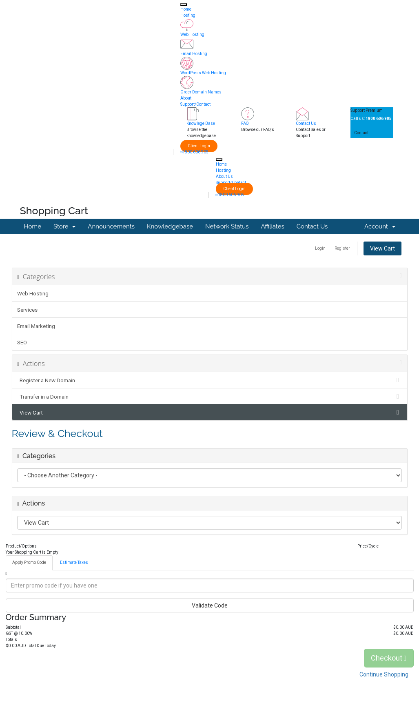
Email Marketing (36, 326)
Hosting (187, 15)
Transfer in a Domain (209, 396)
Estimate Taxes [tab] (74, 562)
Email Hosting (193, 53)
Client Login (199, 146)
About (185, 98)
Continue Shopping (383, 674)
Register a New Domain (209, 380)
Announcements (111, 226)
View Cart (382, 248)
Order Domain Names (201, 92)
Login (320, 248)
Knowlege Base (200, 123)
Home (185, 9)
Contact (361, 133)
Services (27, 309)
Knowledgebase (170, 226)
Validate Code (210, 605)
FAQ (245, 123)
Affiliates (272, 226)
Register (342, 248)
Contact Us (306, 123)
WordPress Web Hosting (203, 73)
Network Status (226, 226)
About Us (224, 176)
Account (379, 226)
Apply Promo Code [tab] (29, 562)
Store (64, 226)
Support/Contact (195, 104)
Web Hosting (192, 34)
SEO (22, 342)
